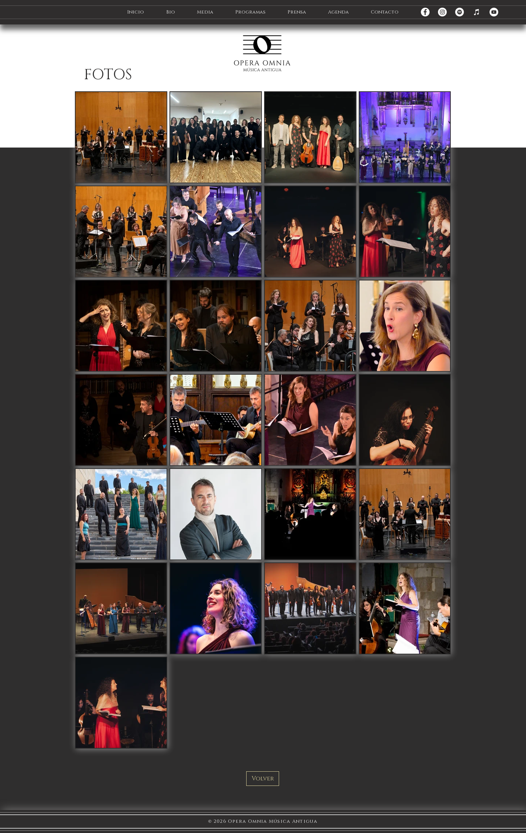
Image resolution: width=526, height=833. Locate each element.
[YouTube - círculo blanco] (493, 12)
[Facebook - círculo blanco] (425, 12)
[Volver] (262, 778)
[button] (170, 12)
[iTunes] (476, 12)
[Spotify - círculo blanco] (459, 12)
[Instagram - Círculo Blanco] (442, 12)
